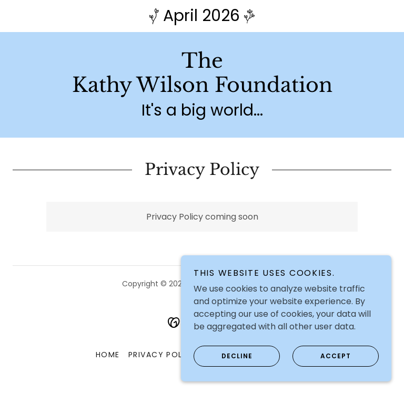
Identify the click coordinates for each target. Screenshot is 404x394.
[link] (202, 89)
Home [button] (108, 354)
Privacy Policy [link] (162, 354)
